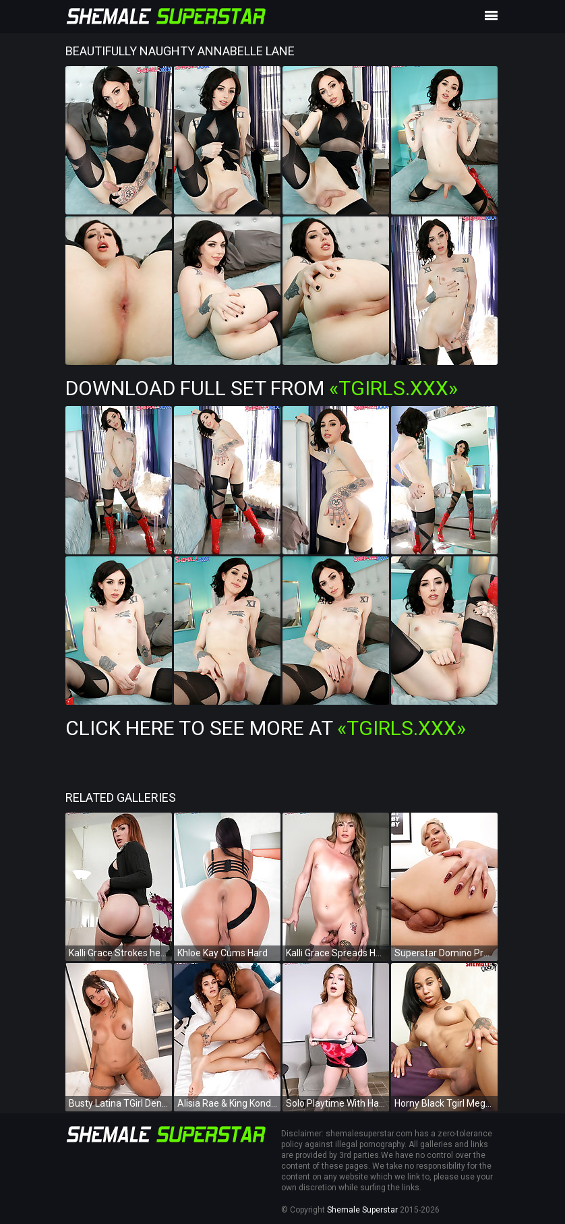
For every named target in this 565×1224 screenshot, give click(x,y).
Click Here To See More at (265, 728)
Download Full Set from (261, 388)
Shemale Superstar (362, 1210)
